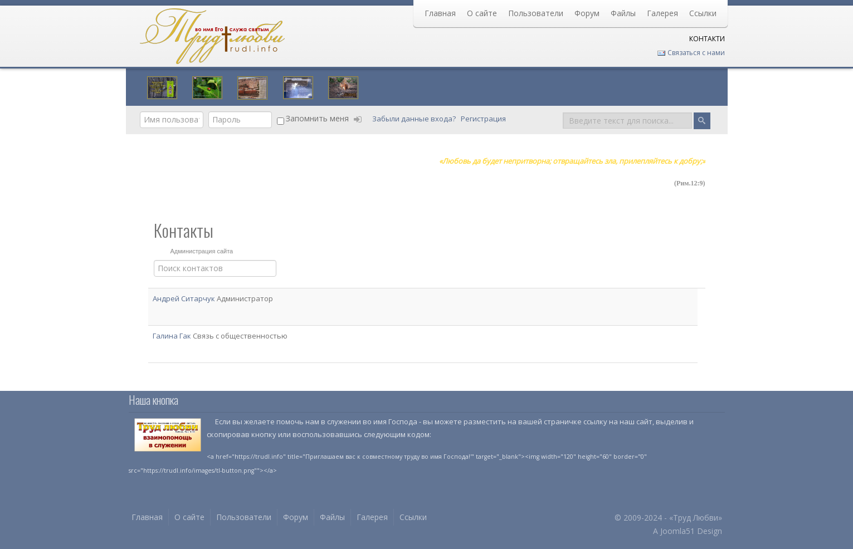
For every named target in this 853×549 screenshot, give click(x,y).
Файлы (623, 13)
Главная (440, 13)
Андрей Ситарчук (185, 298)
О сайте (482, 13)
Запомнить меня (317, 118)
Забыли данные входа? (414, 119)
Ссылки (702, 13)
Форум (586, 13)
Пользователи (535, 13)
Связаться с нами (691, 52)
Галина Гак (173, 336)
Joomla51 (677, 531)
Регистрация (484, 119)
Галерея (662, 13)
